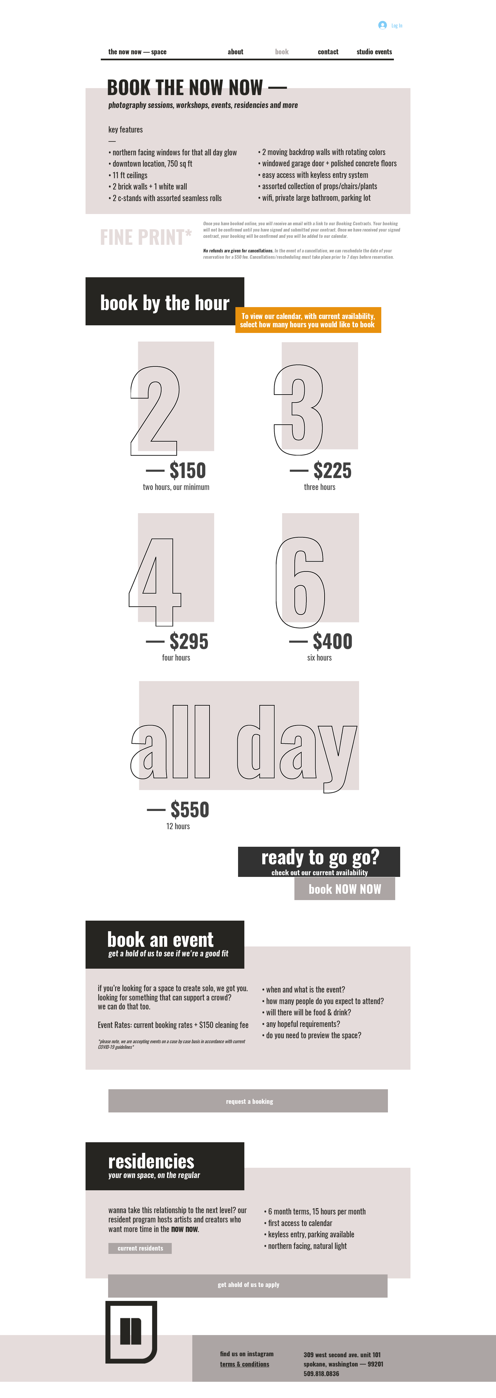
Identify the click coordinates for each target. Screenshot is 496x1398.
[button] (235, 51)
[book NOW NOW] (344, 888)
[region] (173, 415)
